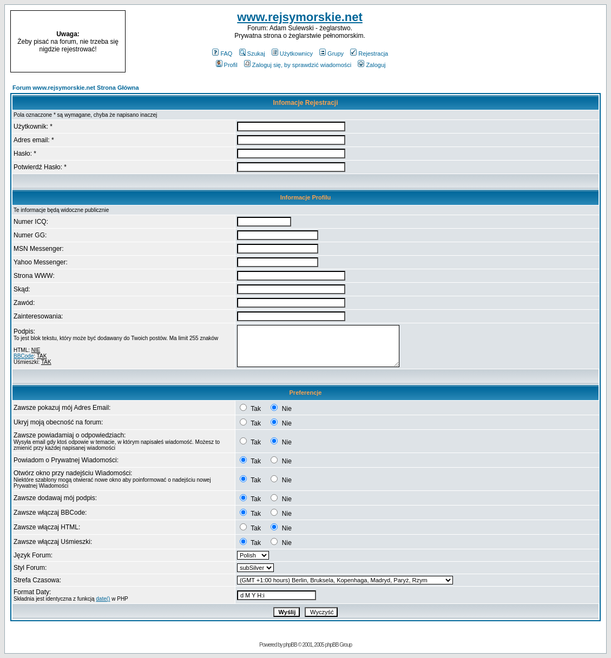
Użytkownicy (292, 53)
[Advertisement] (537, 41)
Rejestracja (369, 53)
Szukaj (252, 53)
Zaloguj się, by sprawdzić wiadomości (297, 65)
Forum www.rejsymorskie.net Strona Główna (75, 87)
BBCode (24, 356)
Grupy (331, 53)
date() (103, 599)
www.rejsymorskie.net (300, 17)
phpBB (290, 645)
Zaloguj (371, 65)
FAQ (222, 53)
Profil (227, 65)
